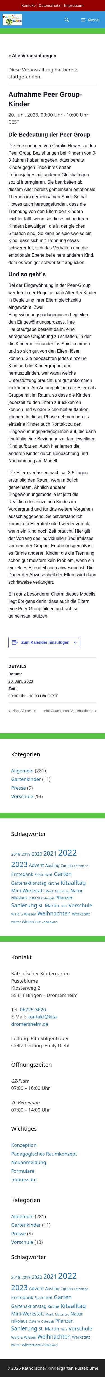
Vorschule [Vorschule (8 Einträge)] (80, 905)
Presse (18, 788)
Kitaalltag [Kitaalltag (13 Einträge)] (73, 882)
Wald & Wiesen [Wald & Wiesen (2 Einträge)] (23, 914)
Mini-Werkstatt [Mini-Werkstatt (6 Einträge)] (27, 890)
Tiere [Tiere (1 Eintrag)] (63, 906)
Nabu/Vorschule (23, 711)
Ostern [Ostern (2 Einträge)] (34, 898)
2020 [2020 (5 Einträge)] (37, 854)
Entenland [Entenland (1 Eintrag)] (81, 866)
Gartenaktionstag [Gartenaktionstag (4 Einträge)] (28, 883)
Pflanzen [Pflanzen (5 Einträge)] (64, 898)
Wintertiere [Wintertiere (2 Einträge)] (31, 921)
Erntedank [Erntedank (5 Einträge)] (22, 874)
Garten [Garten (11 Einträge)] (63, 874)
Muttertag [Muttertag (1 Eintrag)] (62, 891)
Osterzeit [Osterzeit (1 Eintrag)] (47, 898)
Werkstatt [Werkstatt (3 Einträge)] (81, 914)
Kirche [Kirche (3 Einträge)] (53, 883)
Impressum (73, 5)
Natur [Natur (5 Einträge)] (77, 891)
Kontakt (28, 5)
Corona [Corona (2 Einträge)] (66, 865)
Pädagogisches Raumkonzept (44, 1153)
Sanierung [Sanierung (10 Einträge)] (24, 905)
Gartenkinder (26, 779)
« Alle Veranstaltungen (32, 55)
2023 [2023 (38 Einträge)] (19, 864)
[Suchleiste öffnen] (67, 19)
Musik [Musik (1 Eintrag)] (49, 891)
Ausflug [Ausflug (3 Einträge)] (52, 865)
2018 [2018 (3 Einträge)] (15, 854)
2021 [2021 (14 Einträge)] (50, 853)
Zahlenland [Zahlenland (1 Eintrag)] (50, 922)
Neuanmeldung (28, 1162)
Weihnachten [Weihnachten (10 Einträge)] (54, 913)
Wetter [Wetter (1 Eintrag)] (16, 922)
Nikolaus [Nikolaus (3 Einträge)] (19, 898)
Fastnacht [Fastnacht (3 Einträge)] (43, 874)
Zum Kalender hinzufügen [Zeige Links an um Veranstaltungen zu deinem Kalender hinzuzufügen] (45, 642)
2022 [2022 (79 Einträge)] (67, 852)
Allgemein (22, 770)
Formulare (22, 1171)
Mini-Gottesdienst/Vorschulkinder (68, 711)
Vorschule (22, 796)
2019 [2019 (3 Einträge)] (26, 854)
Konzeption (24, 1145)
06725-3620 (33, 1009)
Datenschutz (49, 5)
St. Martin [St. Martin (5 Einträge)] (48, 905)
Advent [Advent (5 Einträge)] (36, 865)
